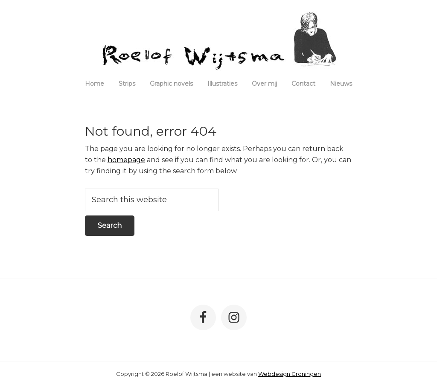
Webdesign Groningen (289, 373)
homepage (126, 160)
